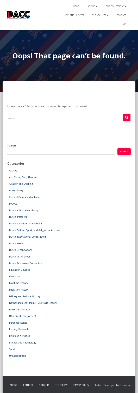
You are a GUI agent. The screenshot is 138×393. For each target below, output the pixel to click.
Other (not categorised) (22, 316)
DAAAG (13, 203)
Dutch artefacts (18, 216)
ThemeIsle (125, 385)
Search (11, 145)
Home (76, 6)
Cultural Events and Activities (25, 197)
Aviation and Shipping (21, 183)
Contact (121, 15)
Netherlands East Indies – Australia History (33, 302)
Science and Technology (22, 342)
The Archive (61, 385)
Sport (12, 349)
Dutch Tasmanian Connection (25, 263)
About (92, 6)
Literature (14, 276)
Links (123, 24)
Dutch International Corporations (27, 236)
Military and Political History (24, 296)
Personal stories (18, 322)
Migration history (18, 289)
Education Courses (19, 269)
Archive (13, 170)
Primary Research (19, 329)
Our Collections (116, 6)
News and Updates (74, 15)
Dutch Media (16, 243)
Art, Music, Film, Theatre (23, 177)
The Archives (100, 15)
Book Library (16, 190)
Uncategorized (17, 355)
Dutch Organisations (20, 249)
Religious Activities (19, 335)
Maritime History (18, 283)
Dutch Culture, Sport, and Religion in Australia (34, 230)
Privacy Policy (81, 385)
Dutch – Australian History (24, 210)
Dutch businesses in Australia (25, 223)
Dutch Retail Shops (19, 256)
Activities (44, 385)
